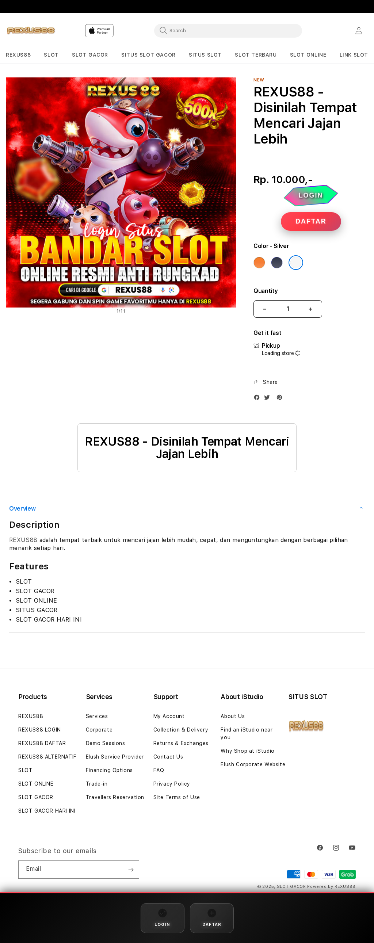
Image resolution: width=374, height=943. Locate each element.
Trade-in (97, 784)
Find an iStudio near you (246, 733)
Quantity (265, 290)
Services (97, 716)
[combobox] (228, 30)
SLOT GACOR (35, 797)
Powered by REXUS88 (331, 886)
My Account (169, 716)
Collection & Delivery (181, 730)
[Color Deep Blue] (277, 262)
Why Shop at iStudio (247, 751)
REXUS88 (23, 540)
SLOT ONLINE (36, 784)
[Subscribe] (131, 869)
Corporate (99, 730)
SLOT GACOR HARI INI (46, 811)
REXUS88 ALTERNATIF (47, 757)
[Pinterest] (281, 399)
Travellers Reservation (115, 797)
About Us (233, 716)
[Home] (31, 30)
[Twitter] (269, 399)
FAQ (158, 770)
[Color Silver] (296, 262)
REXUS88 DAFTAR (42, 743)
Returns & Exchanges (181, 743)
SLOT (25, 770)
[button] (18, 55)
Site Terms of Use (176, 797)
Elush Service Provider (115, 757)
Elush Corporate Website (253, 764)
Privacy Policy (171, 784)
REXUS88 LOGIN (39, 730)
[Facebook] (258, 399)
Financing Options (109, 770)
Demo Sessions (105, 743)
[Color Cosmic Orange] (259, 262)
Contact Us (168, 757)
